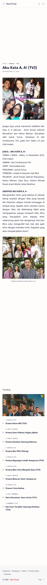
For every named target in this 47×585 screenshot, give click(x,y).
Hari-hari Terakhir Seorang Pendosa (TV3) (22, 508)
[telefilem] (15, 494)
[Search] (43, 4)
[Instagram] (16, 571)
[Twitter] (24, 571)
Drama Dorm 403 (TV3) (16, 423)
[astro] (9, 429)
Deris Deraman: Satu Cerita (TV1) (21, 497)
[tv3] (15, 420)
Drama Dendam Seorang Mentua (21, 442)
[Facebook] (6, 571)
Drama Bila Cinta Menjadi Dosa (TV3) (23, 469)
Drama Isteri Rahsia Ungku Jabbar (22, 432)
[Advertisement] (23, 33)
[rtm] (9, 494)
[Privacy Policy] (34, 571)
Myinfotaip (11, 3)
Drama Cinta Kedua (15, 488)
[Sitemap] (8, 574)
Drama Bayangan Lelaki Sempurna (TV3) (25, 460)
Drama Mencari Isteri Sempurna (21, 479)
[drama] (10, 420)
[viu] (15, 447)
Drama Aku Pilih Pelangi (17, 451)
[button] (39, 4)
